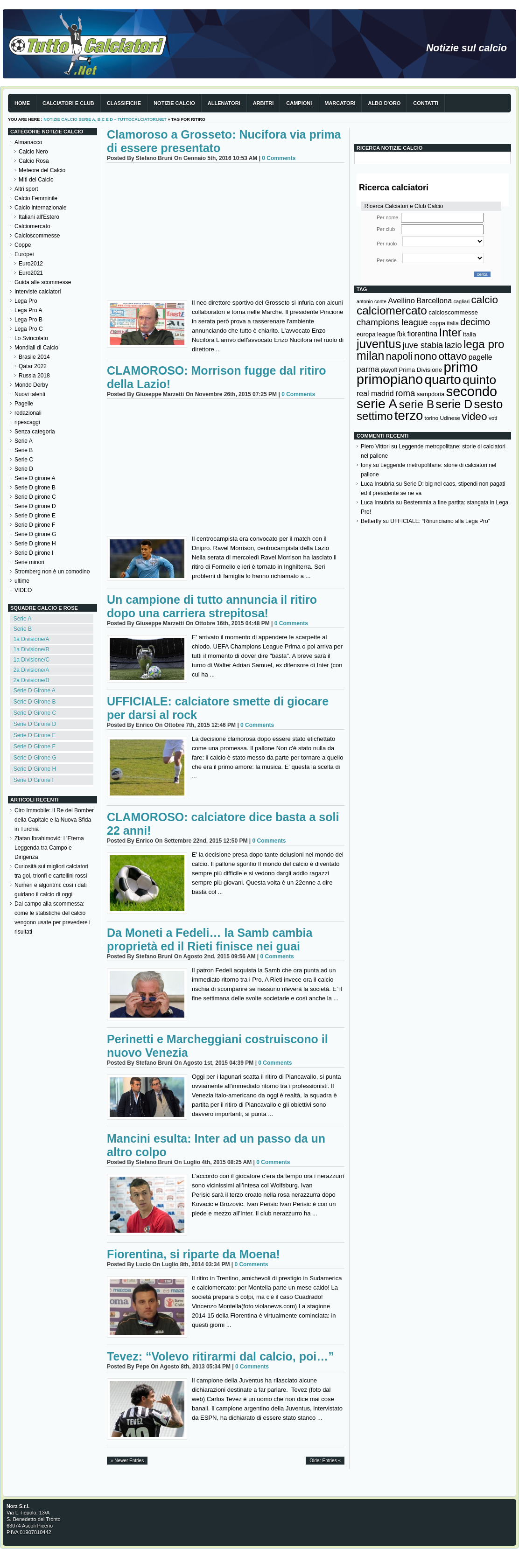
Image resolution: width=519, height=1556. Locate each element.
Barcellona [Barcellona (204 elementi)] (434, 300)
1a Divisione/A (31, 639)
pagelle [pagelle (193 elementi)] (480, 357)
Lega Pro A (28, 310)
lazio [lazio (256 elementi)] (453, 345)
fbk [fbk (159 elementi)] (401, 334)
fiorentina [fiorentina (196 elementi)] (422, 334)
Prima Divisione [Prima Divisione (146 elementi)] (420, 369)
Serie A (23, 441)
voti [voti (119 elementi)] (493, 418)
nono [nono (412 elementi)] (425, 356)
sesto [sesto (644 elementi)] (488, 404)
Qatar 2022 (33, 366)
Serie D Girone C (35, 713)
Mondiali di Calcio (36, 347)
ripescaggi (27, 422)
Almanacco (28, 142)
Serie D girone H (35, 543)
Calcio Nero (33, 151)
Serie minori (29, 562)
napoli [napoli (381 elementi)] (399, 356)
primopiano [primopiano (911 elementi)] (390, 379)
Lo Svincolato (31, 338)
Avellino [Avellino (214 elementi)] (401, 300)
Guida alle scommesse (42, 282)
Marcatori (339, 103)
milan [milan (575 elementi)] (370, 355)
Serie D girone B (35, 487)
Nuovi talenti (29, 394)
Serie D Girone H (35, 769)
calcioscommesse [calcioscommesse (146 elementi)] (453, 312)
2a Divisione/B (31, 680)
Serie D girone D (35, 506)
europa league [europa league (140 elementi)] (376, 334)
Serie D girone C (35, 497)
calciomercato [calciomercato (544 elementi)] (392, 310)
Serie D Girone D (35, 724)
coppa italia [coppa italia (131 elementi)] (444, 323)
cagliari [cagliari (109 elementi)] (462, 301)
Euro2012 (31, 263)
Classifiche (124, 103)
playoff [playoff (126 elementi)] (389, 370)
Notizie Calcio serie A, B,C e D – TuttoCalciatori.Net (105, 119)
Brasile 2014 (34, 357)
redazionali (28, 413)
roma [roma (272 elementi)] (405, 393)
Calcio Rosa (34, 161)
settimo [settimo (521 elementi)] (375, 416)
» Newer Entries (127, 1460)
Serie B (23, 450)
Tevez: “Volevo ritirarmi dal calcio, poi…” (220, 1356)
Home (22, 103)
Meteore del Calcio (42, 170)
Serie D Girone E (35, 735)
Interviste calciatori (37, 291)
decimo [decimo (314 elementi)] (475, 322)
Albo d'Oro (384, 103)
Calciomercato (32, 226)
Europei (24, 254)
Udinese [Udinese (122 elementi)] (450, 418)
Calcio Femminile (35, 198)
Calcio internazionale (40, 207)
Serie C (23, 459)
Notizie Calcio (174, 103)
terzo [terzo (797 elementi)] (408, 415)
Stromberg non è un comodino (52, 571)
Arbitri (263, 103)
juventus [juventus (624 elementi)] (379, 343)
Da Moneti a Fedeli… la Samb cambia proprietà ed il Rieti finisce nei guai (209, 939)
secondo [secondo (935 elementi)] (471, 391)
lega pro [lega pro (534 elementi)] (484, 344)
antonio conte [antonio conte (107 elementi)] (371, 301)
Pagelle (23, 403)
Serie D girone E (35, 515)
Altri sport (26, 189)
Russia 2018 (34, 375)
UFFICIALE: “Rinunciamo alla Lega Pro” (440, 521)
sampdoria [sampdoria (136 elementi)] (431, 394)
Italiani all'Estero (39, 217)
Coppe (22, 245)
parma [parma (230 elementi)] (368, 369)
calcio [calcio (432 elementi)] (484, 300)
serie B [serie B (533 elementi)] (417, 404)
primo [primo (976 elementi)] (461, 367)
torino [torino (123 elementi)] (432, 418)
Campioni (299, 103)
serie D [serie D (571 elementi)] (454, 404)
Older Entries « (325, 1460)
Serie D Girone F (35, 746)
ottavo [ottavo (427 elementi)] (453, 356)
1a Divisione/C (31, 659)
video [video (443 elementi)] (474, 416)
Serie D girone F (34, 525)
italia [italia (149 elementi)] (469, 334)
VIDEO (23, 590)
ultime (21, 581)
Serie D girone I (33, 553)
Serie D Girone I (34, 780)
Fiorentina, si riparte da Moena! (193, 1254)
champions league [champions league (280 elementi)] (392, 322)
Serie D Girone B (35, 701)
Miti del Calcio (36, 179)
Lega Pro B (28, 319)
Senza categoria (34, 431)
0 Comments (278, 158)
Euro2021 (31, 273)
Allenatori (224, 103)
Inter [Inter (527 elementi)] (450, 332)
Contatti (425, 103)
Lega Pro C (28, 329)
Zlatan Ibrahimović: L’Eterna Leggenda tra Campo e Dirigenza (49, 847)
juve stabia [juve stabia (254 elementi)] (423, 345)
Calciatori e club (68, 103)
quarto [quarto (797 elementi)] (443, 379)
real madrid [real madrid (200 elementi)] (375, 394)
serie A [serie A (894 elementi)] (377, 403)
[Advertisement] (225, 232)
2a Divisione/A (31, 670)
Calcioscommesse (37, 235)
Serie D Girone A (35, 690)
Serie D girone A (34, 478)
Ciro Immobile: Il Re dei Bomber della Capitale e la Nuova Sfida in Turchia (54, 819)
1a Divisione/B (31, 649)
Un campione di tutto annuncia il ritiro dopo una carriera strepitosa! (212, 606)
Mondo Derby (31, 385)
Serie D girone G (35, 534)
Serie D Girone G (35, 757)
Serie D (23, 469)
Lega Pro (25, 301)
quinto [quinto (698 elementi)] (479, 380)
